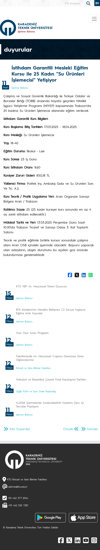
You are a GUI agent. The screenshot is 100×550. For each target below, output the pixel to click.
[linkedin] (77, 540)
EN (97, 3)
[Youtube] (86, 540)
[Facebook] (61, 540)
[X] (69, 540)
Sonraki (92, 429)
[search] (89, 3)
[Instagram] (94, 540)
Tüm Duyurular (19, 429)
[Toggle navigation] (94, 19)
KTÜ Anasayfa (72, 3)
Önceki (68, 429)
